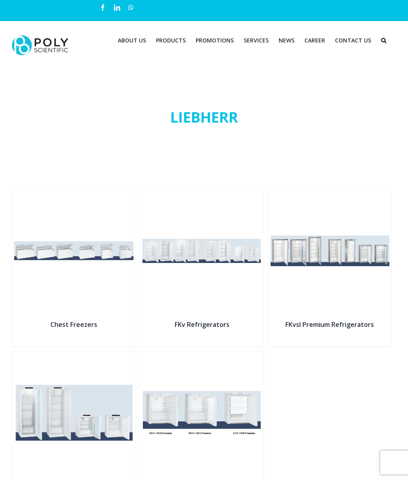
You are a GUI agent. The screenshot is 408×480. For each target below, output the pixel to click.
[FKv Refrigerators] (202, 194)
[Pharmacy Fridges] (74, 356)
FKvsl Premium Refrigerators (329, 324)
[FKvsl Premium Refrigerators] (330, 194)
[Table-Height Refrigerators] (202, 356)
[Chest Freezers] (74, 194)
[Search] (383, 39)
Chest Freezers (73, 324)
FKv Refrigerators (202, 324)
